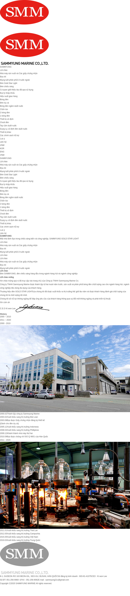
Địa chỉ (3, 77)
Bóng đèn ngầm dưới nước (11, 106)
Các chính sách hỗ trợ (9, 135)
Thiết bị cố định (6, 119)
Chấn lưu (4, 109)
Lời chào (3, 70)
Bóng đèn (4, 99)
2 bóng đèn (5, 112)
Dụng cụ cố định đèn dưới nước (13, 129)
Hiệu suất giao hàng (8, 96)
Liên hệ (3, 142)
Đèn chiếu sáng (7, 86)
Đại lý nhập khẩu (7, 93)
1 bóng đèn (5, 116)
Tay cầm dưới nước (8, 125)
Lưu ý (2, 139)
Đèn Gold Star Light (8, 83)
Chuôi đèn (4, 122)
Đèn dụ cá (4, 103)
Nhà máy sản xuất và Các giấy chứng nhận (18, 73)
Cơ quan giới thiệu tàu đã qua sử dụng (16, 90)
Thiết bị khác (5, 132)
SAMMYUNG (6, 67)
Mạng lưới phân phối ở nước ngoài (15, 80)
